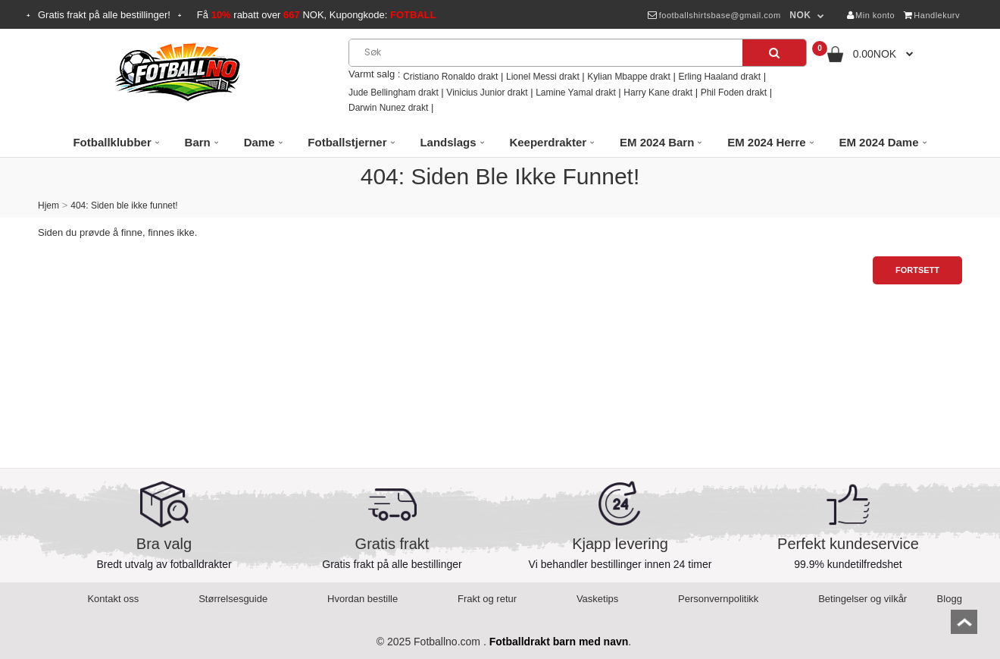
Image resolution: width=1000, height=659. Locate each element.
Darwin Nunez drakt (388, 107)
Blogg (949, 598)
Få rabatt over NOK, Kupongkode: (316, 14)
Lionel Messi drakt (543, 76)
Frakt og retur (487, 598)
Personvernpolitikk (718, 598)
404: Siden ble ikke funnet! (123, 205)
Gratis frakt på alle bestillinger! (104, 14)
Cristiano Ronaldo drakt (450, 76)
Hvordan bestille (362, 598)
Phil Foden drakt (734, 92)
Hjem (48, 205)
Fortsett (917, 270)
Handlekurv (932, 15)
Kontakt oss (113, 598)
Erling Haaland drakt (719, 76)
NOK (800, 15)
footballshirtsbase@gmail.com (714, 15)
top (964, 627)
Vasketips (597, 598)
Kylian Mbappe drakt (628, 76)
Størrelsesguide (232, 598)
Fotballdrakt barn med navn (559, 641)
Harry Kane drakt (657, 92)
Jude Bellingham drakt (393, 92)
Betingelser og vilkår (862, 598)
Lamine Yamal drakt (576, 92)
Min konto (871, 15)
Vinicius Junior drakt (486, 92)
